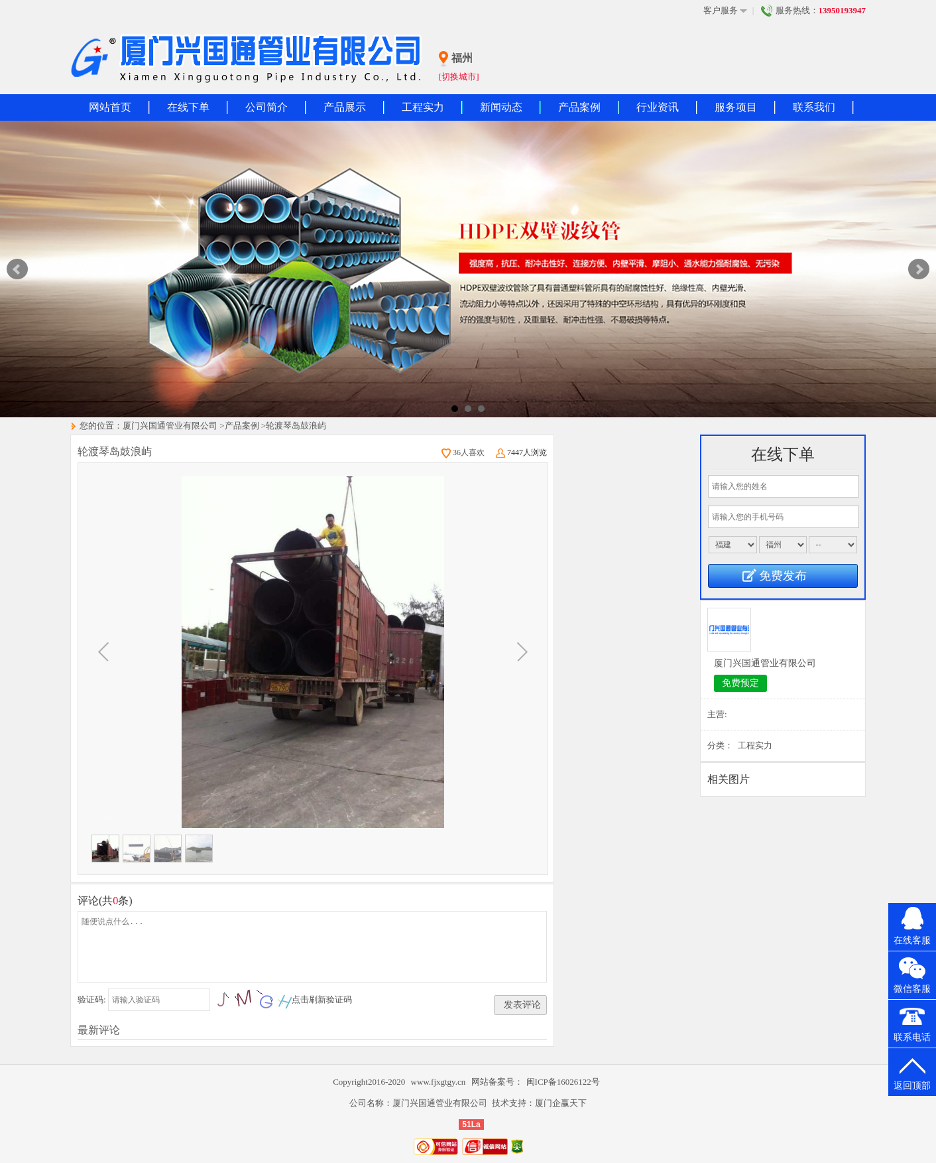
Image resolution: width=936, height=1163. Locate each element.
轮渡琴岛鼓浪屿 (296, 426)
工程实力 (423, 107)
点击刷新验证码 (322, 999)
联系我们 (814, 107)
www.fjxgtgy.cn (439, 1082)
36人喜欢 (463, 452)
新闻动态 (501, 107)
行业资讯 (657, 107)
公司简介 (266, 107)
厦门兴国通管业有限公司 (170, 426)
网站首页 (110, 107)
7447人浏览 (521, 452)
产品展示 (344, 107)
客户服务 (725, 10)
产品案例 (579, 107)
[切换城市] (459, 77)
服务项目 (736, 107)
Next (918, 269)
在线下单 (188, 107)
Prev (17, 269)
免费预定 (740, 683)
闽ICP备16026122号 (563, 1082)
